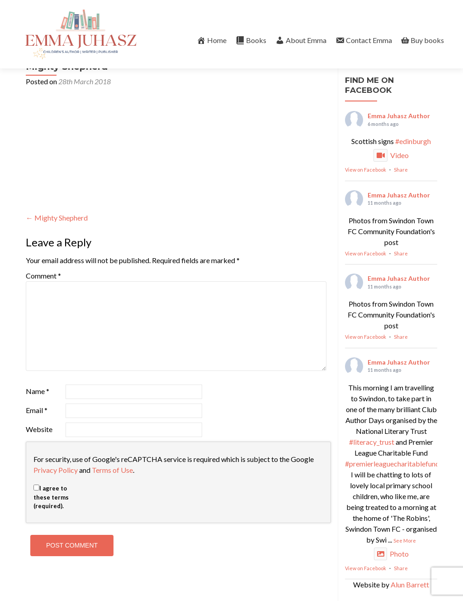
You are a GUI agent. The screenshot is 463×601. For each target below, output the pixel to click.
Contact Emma (363, 40)
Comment (43, 275)
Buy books (422, 40)
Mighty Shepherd (57, 217)
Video (391, 155)
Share (401, 170)
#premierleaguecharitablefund (392, 463)
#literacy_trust (371, 442)
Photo (391, 553)
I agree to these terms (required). (51, 497)
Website (39, 429)
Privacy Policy (55, 470)
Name (37, 391)
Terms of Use (112, 470)
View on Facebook (365, 170)
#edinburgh (413, 141)
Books (251, 40)
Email (36, 410)
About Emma (300, 40)
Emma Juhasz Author (399, 116)
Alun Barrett (410, 584)
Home (212, 40)
